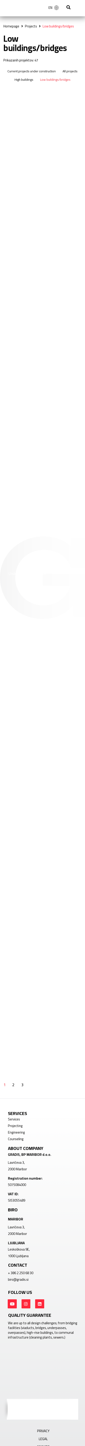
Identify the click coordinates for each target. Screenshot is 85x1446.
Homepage (11, 26)
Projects (31, 26)
